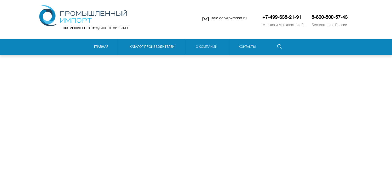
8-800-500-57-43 (330, 18)
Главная (101, 46)
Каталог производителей (152, 46)
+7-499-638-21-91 (281, 18)
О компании (206, 46)
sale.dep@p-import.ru (229, 18)
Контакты (247, 46)
